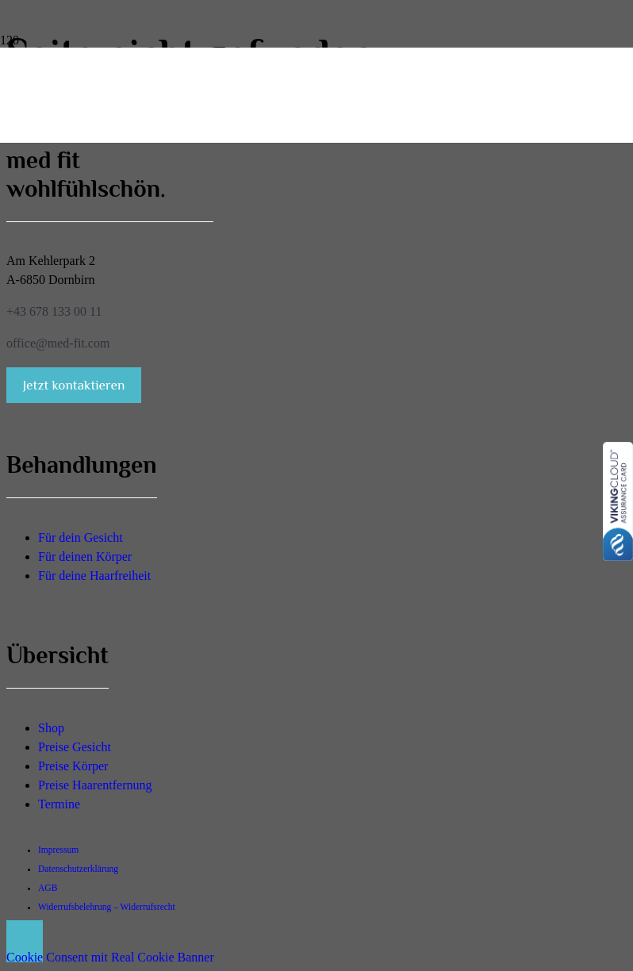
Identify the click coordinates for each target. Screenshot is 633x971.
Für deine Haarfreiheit (94, 575)
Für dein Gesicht (80, 537)
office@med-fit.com (57, 343)
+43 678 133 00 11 (54, 311)
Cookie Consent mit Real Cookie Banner (110, 957)
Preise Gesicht (74, 747)
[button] (24, 941)
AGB (47, 887)
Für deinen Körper (85, 556)
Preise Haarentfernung (95, 785)
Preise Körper (73, 766)
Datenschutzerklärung (78, 868)
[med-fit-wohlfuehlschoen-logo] (19, 126)
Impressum (58, 849)
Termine (59, 804)
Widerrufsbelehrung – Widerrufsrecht (106, 907)
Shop (51, 728)
